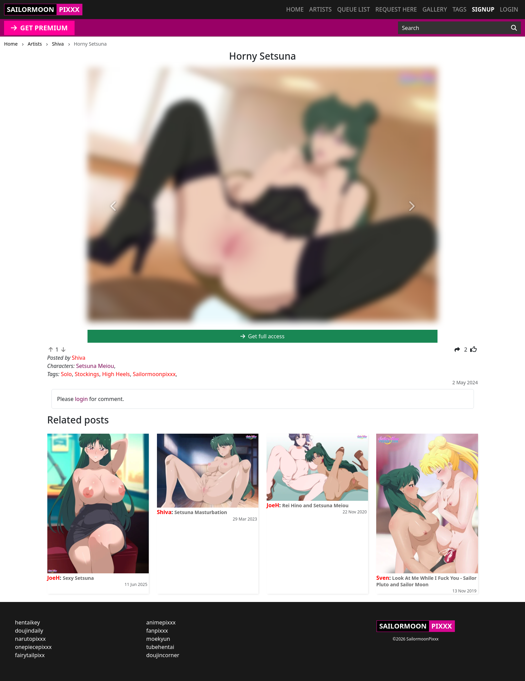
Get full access (262, 336)
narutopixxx (30, 639)
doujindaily (29, 630)
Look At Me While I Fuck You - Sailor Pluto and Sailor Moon (426, 581)
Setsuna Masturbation (200, 512)
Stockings (87, 374)
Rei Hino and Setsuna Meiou (315, 505)
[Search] (514, 27)
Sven (382, 578)
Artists (320, 9)
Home (295, 9)
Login (509, 9)
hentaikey (27, 622)
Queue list (353, 9)
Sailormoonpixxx (154, 374)
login (81, 399)
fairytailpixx (30, 655)
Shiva (164, 512)
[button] (114, 206)
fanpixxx (157, 630)
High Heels (116, 374)
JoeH (53, 578)
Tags (459, 9)
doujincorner (162, 655)
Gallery (435, 9)
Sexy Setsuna (78, 578)
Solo (66, 374)
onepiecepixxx (33, 647)
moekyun (158, 639)
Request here (396, 9)
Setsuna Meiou (95, 366)
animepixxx (161, 622)
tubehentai (160, 647)
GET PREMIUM (39, 27)
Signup (483, 9)
